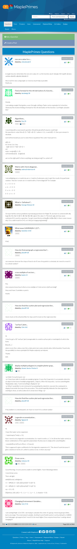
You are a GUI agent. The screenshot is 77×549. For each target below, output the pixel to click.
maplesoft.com (42, 543)
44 (28, 461)
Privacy (57, 543)
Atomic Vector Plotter (29, 368)
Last (35, 524)
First (3, 524)
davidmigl (25, 93)
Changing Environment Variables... (28, 501)
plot (18, 371)
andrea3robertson (28, 169)
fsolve (22, 124)
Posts (15, 24)
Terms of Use (50, 543)
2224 (26, 524)
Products (22, 24)
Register (57, 13)
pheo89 (24, 253)
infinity (17, 233)
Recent (7, 29)
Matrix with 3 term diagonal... (26, 167)
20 (25, 121)
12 (27, 275)
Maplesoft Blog (47, 24)
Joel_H (24, 504)
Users (29, 24)
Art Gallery (57, 24)
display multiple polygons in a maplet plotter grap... (34, 365)
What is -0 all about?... (23, 202)
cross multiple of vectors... (25, 272)
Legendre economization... (25, 417)
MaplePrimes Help (38, 540)
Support (63, 13)
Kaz (23, 121)
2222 (19, 524)
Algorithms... (20, 118)
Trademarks (63, 543)
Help (68, 13)
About (73, 13)
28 (29, 93)
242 (26, 327)
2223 (23, 524)
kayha (23, 275)
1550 (29, 231)
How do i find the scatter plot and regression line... (34, 305)
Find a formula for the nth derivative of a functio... (34, 91)
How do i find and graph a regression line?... (31, 250)
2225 (30, 524)
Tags (26, 537)
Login (51, 13)
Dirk (23, 327)
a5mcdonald (26, 62)
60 (33, 205)
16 (27, 504)
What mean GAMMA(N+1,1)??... (27, 228)
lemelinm (24, 231)
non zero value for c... (23, 59)
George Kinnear (27, 205)
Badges (65, 24)
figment (24, 420)
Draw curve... (20, 458)
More (14, 29)
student (17, 172)
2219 (9, 524)
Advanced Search (69, 19)
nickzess (24, 461)
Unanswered (36, 24)
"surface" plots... (21, 324)
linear (17, 123)
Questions (8, 24)
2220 (12, 524)
